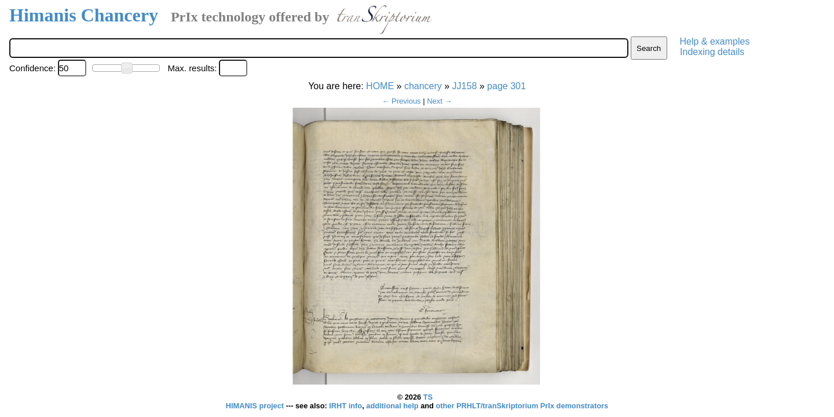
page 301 (506, 86)
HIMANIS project (256, 405)
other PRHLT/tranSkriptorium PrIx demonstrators (522, 405)
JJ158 (464, 86)
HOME (380, 86)
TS (428, 397)
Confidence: (32, 68)
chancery (423, 86)
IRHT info (345, 405)
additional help (393, 405)
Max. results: (192, 68)
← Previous (401, 101)
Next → (439, 101)
